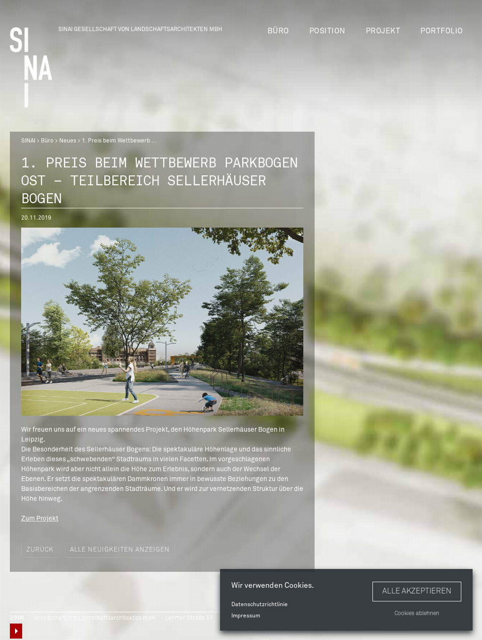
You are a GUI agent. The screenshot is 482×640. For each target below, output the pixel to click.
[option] (162, 322)
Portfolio (441, 31)
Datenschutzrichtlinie (259, 605)
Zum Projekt (39, 518)
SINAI (28, 141)
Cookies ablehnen (417, 613)
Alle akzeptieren (416, 591)
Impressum (245, 616)
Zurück (40, 550)
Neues (67, 141)
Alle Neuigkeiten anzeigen (120, 550)
